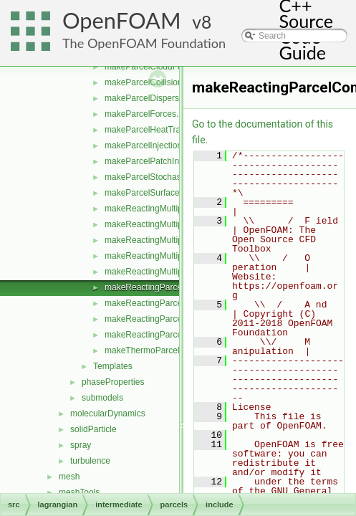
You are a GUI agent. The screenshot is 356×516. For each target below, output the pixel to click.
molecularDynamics (107, 413)
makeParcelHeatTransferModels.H (170, 130)
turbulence (90, 461)
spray (80, 445)
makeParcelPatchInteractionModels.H (177, 161)
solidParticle (93, 429)
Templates (113, 366)
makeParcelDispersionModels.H (166, 98)
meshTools (79, 492)
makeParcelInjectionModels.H (161, 145)
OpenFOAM (121, 20)
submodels (102, 398)
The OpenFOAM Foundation (144, 43)
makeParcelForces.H (145, 114)
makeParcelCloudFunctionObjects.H (174, 67)
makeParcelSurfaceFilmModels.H (168, 193)
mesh (69, 477)
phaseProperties (113, 382)
